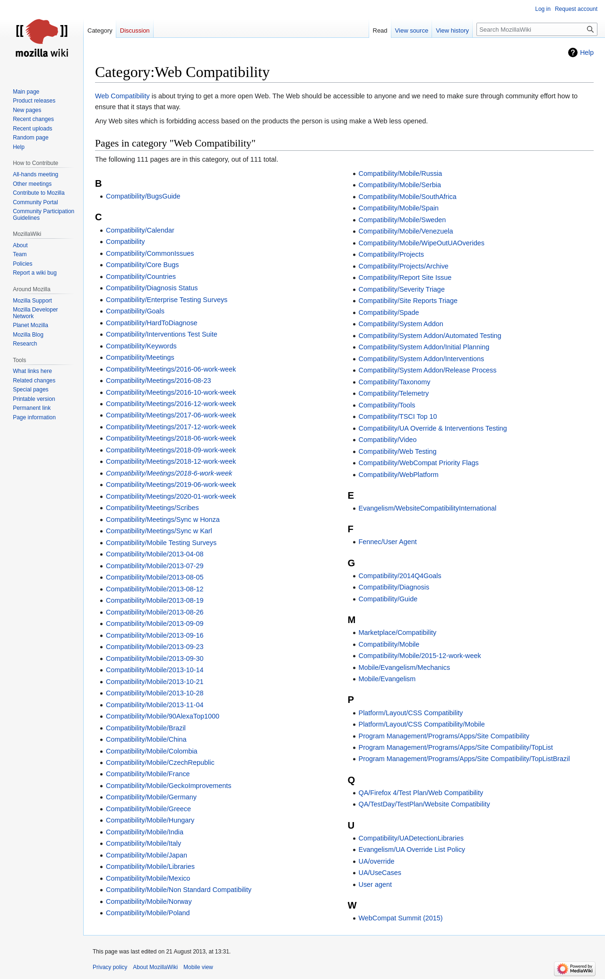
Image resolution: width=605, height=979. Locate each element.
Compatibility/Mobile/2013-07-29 (154, 566)
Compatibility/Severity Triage (402, 289)
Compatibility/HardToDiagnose (152, 323)
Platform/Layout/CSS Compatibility (411, 713)
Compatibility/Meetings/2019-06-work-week (171, 484)
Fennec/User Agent (388, 542)
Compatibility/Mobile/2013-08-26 (154, 612)
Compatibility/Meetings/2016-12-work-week (171, 403)
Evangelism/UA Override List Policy (412, 849)
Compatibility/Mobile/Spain (399, 208)
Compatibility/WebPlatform (399, 474)
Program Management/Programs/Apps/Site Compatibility (444, 736)
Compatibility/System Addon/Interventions (421, 359)
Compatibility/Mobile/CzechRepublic (160, 762)
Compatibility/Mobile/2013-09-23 (154, 646)
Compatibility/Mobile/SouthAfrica (408, 196)
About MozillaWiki (155, 967)
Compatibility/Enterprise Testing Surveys (166, 299)
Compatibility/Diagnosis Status (152, 288)
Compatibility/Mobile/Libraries (150, 866)
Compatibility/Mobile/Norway (149, 901)
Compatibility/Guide (388, 599)
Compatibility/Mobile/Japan (146, 855)
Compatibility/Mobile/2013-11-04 (154, 705)
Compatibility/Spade (389, 312)
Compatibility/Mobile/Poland (148, 913)
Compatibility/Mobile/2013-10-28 (154, 693)
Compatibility (125, 241)
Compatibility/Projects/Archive (404, 266)
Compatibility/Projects (391, 254)
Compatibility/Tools (387, 405)
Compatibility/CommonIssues (150, 253)
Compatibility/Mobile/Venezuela (406, 231)
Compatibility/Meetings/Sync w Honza (163, 519)
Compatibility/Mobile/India (144, 832)
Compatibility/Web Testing (398, 451)
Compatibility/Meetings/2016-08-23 (158, 380)
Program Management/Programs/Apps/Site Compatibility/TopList (456, 747)
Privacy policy (110, 967)
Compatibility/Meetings (140, 357)
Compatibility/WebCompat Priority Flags (419, 463)
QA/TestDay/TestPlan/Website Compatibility (424, 804)
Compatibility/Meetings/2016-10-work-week (171, 392)
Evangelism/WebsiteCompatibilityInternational (428, 508)
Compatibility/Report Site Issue (405, 277)
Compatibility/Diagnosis (394, 587)
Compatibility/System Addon (401, 324)
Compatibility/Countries (141, 276)
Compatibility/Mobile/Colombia (152, 751)
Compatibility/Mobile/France (148, 774)
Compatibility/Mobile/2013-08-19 (154, 600)
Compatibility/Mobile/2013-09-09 (154, 623)
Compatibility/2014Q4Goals (400, 576)
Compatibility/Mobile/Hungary (150, 820)
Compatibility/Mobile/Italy (143, 843)
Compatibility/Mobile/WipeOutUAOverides (421, 243)
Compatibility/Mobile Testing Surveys (161, 542)
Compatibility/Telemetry (394, 393)
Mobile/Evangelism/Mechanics (404, 667)
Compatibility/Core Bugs (142, 265)
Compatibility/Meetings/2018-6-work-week (169, 473)
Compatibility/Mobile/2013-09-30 (154, 658)
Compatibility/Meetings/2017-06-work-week (171, 415)
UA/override (377, 861)
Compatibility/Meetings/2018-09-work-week (171, 450)
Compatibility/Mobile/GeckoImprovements (169, 785)
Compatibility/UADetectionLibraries (411, 838)
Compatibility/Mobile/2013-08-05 (154, 577)
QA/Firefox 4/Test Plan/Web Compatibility (421, 793)
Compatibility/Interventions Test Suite (161, 334)
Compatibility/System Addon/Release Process (428, 370)
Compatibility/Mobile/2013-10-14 (154, 670)
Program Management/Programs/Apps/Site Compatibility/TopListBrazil (464, 758)
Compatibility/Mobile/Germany (151, 797)
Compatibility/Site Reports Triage (408, 300)
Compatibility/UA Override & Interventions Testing (433, 428)
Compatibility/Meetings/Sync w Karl (159, 531)
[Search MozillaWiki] (536, 29)
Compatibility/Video (388, 439)
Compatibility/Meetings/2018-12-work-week (171, 461)
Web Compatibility (122, 96)
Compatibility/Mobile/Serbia (400, 185)
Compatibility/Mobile (389, 644)
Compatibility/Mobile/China (146, 739)
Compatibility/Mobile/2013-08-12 (154, 589)
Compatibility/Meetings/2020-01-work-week (171, 496)
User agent (375, 884)
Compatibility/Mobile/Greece (148, 809)
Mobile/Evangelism (387, 679)
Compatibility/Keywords (141, 346)
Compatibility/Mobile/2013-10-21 (154, 681)
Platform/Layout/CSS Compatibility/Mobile (422, 724)
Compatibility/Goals (135, 311)
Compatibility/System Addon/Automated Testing (430, 335)
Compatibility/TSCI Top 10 (398, 416)
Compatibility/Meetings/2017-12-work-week (171, 427)
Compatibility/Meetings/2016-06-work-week (171, 369)
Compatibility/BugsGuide (143, 196)
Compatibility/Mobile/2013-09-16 (154, 635)
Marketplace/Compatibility (398, 632)
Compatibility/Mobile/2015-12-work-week (420, 655)
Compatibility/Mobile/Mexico (148, 878)
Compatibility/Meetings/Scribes (152, 507)
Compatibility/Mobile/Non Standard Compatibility (178, 889)
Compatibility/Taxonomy (395, 382)
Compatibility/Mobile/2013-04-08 (154, 554)
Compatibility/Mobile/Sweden (402, 220)
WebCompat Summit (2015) (401, 918)
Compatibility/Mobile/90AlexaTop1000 (162, 716)
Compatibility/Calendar (140, 230)
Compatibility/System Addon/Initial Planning (424, 347)
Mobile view (198, 967)
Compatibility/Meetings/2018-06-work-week (171, 438)
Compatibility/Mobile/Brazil (146, 728)
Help (587, 52)
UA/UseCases (380, 872)
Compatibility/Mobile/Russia (400, 173)
